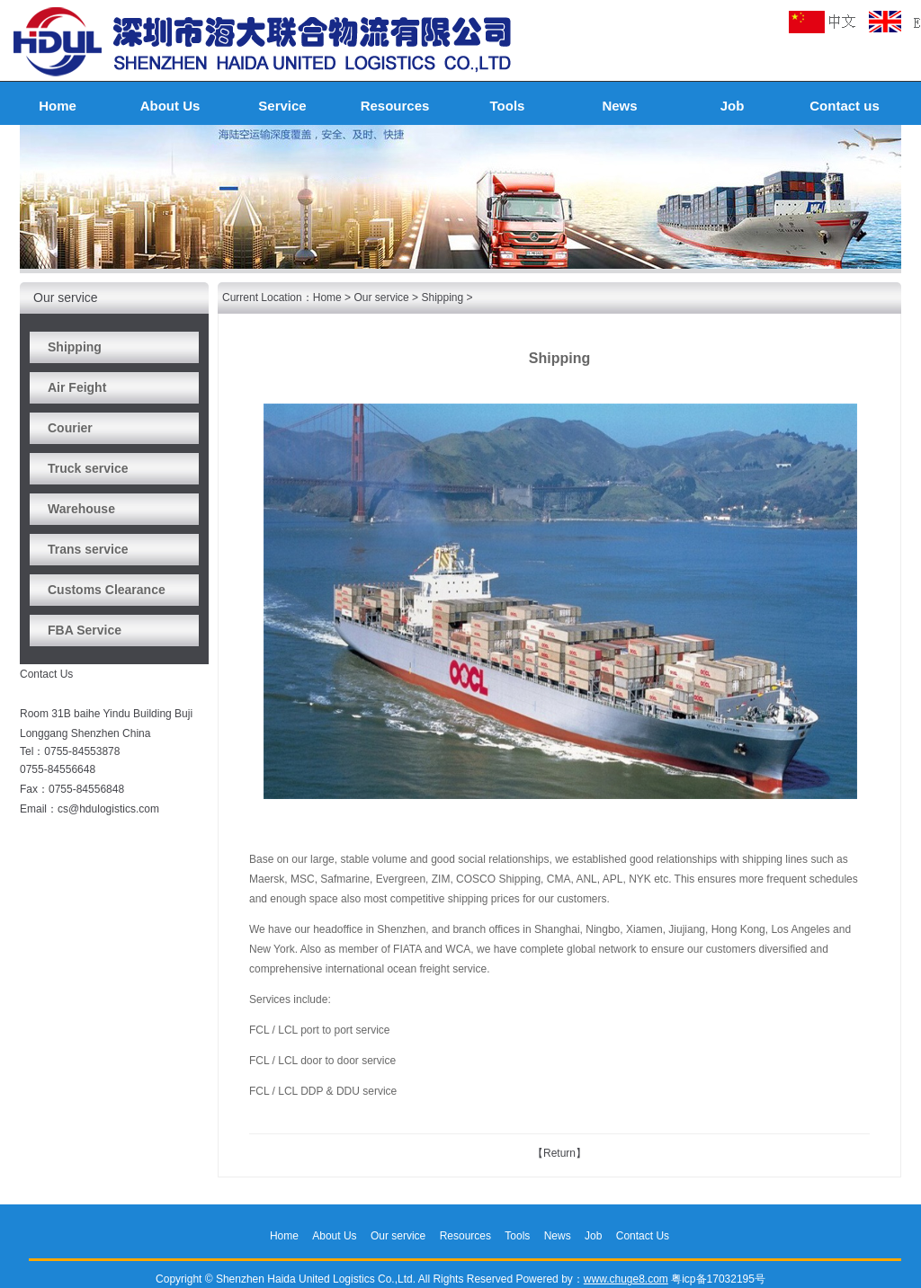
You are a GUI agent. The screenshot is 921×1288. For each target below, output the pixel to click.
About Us (170, 105)
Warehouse (81, 509)
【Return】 (559, 1153)
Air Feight (77, 387)
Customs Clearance (106, 589)
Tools (507, 105)
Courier (70, 428)
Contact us (844, 105)
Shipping (75, 347)
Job (732, 105)
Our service (380, 297)
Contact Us (642, 1236)
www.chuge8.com (626, 1279)
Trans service (88, 549)
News (619, 105)
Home (57, 105)
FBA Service (84, 630)
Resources (395, 105)
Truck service (88, 468)
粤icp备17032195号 (718, 1279)
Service (282, 105)
